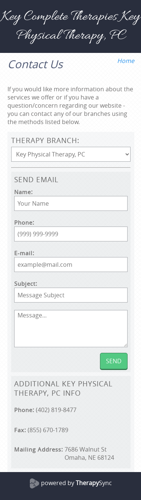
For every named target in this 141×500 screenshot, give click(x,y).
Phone (23, 222)
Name (22, 192)
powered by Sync (76, 483)
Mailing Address (37, 449)
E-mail (23, 253)
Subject (24, 283)
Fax (19, 430)
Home (125, 61)
